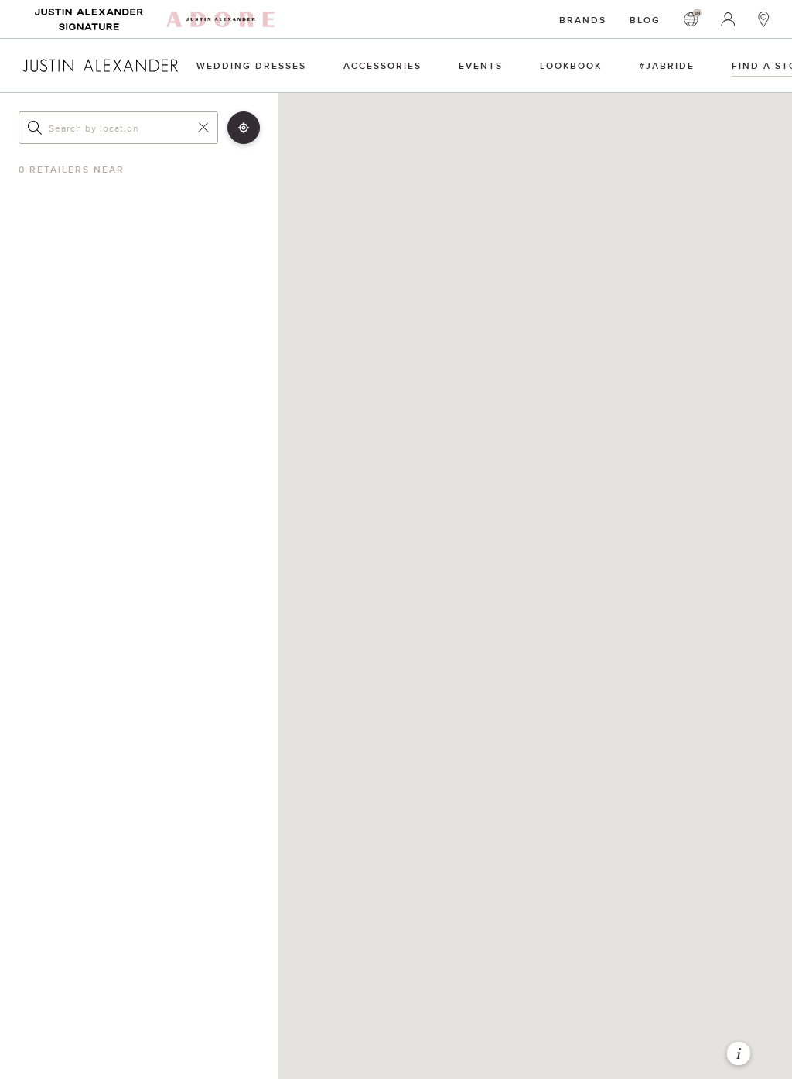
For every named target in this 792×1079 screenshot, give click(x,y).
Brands (582, 19)
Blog (645, 19)
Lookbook (571, 65)
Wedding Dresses (251, 65)
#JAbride (667, 65)
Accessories (382, 65)
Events (481, 65)
